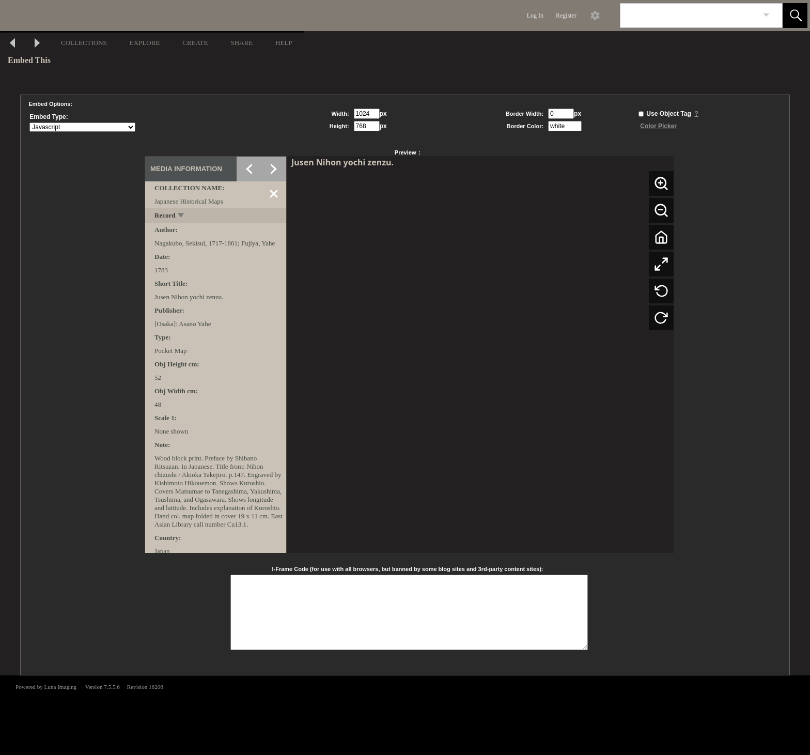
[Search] (689, 15)
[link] (766, 15)
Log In (535, 15)
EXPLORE (145, 43)
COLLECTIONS (84, 43)
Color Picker (658, 126)
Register (566, 15)
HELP (283, 43)
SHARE (241, 43)
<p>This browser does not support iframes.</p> (405, 714)
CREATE (195, 43)
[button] (795, 15)
